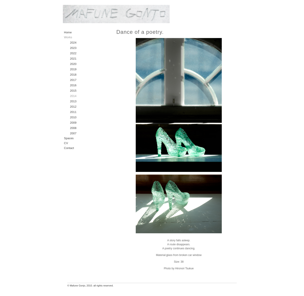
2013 (73, 101)
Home (68, 32)
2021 (73, 58)
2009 (73, 122)
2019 (73, 69)
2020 (73, 64)
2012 (73, 106)
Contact (69, 148)
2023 (73, 48)
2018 (73, 74)
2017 (73, 80)
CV (66, 143)
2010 (73, 117)
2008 (73, 128)
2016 (73, 85)
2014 (73, 96)
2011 (73, 112)
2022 (73, 53)
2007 (73, 133)
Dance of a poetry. (140, 32)
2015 (73, 90)
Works (68, 37)
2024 (73, 42)
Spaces (69, 138)
